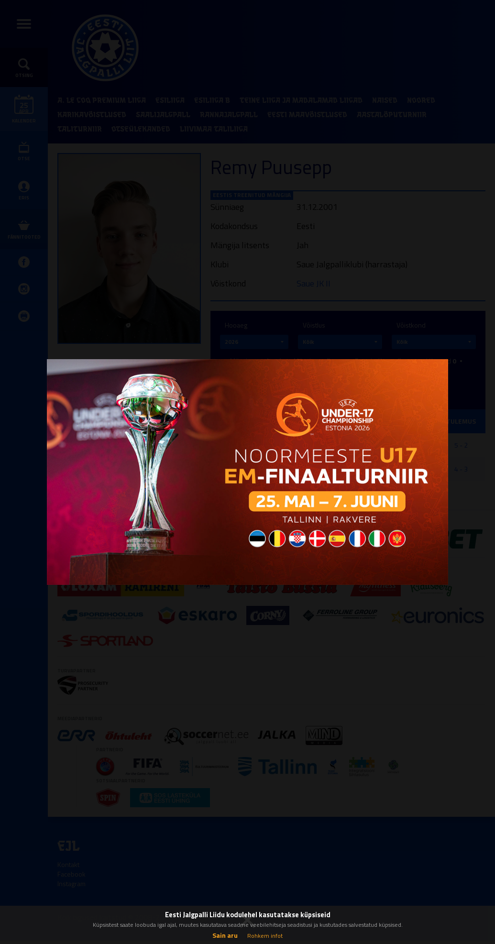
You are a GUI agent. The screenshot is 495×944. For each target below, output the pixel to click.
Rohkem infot (265, 935)
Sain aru (225, 935)
